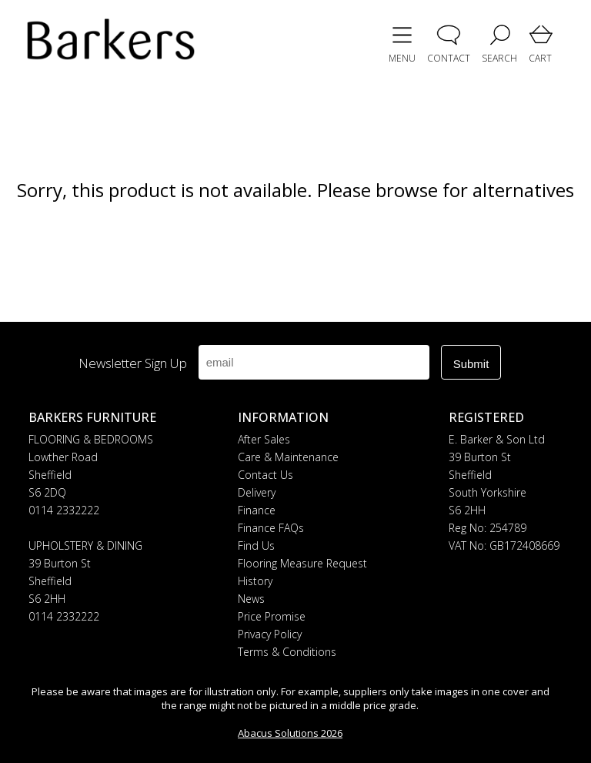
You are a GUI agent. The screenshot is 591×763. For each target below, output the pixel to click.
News (251, 598)
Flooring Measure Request (302, 563)
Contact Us (265, 474)
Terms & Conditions (287, 651)
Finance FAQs (271, 527)
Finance (256, 510)
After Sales (264, 439)
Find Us (256, 545)
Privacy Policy (270, 634)
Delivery (256, 492)
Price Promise (272, 616)
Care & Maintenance (288, 457)
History (255, 581)
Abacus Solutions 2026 (290, 733)
